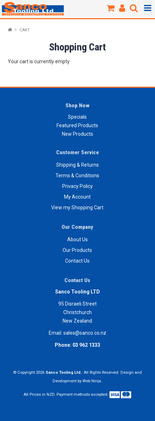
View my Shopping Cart (77, 207)
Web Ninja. (92, 381)
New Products (77, 134)
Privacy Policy (77, 186)
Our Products (77, 250)
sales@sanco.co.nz (84, 333)
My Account (77, 197)
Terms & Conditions (77, 175)
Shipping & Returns (77, 165)
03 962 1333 (86, 345)
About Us (77, 239)
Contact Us (77, 261)
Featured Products (77, 125)
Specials (77, 117)
